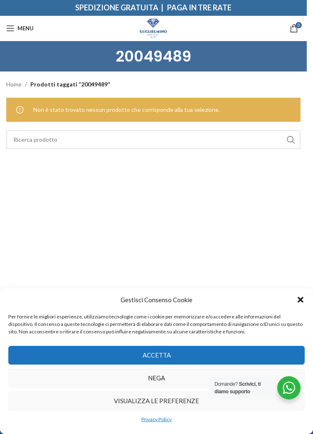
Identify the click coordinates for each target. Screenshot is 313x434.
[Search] (153, 139)
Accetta (157, 355)
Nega (156, 378)
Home (14, 84)
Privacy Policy (156, 419)
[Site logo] (153, 27)
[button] (300, 300)
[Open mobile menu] (20, 28)
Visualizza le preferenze (156, 400)
